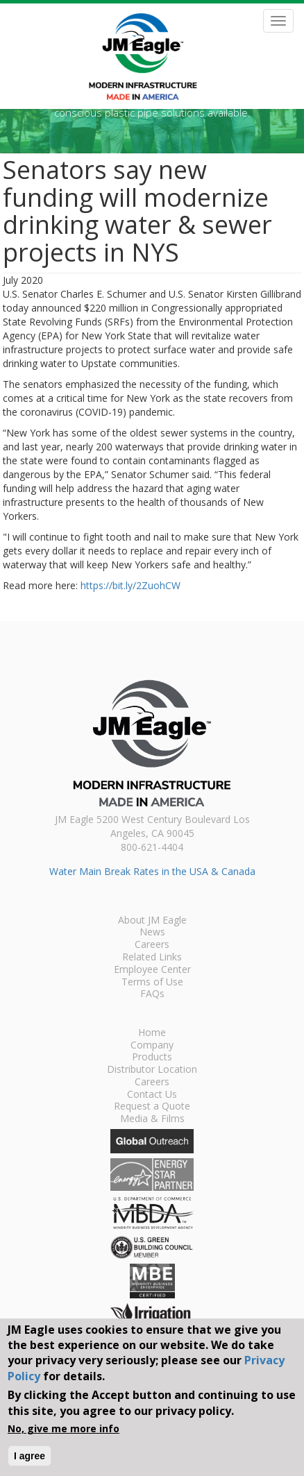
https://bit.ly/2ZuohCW (130, 585)
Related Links (152, 957)
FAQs (152, 994)
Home (152, 1033)
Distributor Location (152, 1070)
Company (152, 1045)
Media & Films (152, 1119)
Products (152, 1057)
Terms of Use (152, 982)
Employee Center (152, 970)
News (152, 932)
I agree (29, 1455)
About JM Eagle (152, 920)
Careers (152, 945)
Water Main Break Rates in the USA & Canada (152, 871)
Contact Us (152, 1095)
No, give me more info (63, 1428)
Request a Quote (152, 1106)
